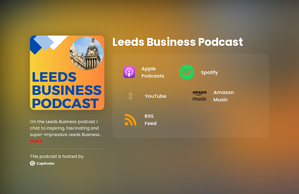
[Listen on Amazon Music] (223, 96)
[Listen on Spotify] (223, 72)
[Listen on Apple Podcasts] (154, 72)
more (36, 141)
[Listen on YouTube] (154, 96)
